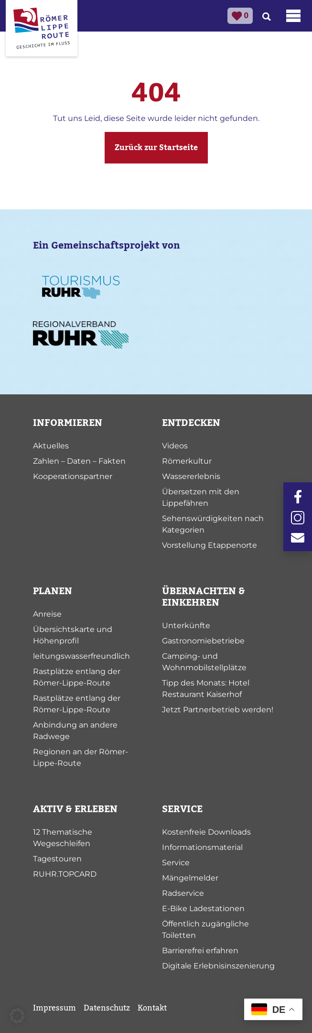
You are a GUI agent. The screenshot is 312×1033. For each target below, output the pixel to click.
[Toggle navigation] (293, 16)
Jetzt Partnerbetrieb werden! (217, 709)
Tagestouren (57, 858)
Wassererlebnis (191, 476)
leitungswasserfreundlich (81, 656)
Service (176, 862)
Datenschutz (107, 1008)
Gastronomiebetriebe (203, 640)
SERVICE (182, 809)
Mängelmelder (190, 877)
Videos (175, 445)
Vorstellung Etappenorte (209, 545)
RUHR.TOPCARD (65, 874)
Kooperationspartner (72, 476)
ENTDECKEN (191, 423)
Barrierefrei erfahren (200, 950)
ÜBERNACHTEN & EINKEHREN (203, 597)
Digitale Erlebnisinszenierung (218, 965)
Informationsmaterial (202, 847)
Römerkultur (187, 461)
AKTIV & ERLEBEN (75, 809)
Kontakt (152, 1008)
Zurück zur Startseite (156, 147)
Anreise (47, 614)
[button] (17, 1016)
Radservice (183, 893)
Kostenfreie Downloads (206, 832)
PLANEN (52, 591)
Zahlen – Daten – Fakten (79, 461)
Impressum (54, 1008)
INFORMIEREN (67, 423)
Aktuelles (51, 445)
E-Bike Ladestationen (203, 908)
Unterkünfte (186, 625)
